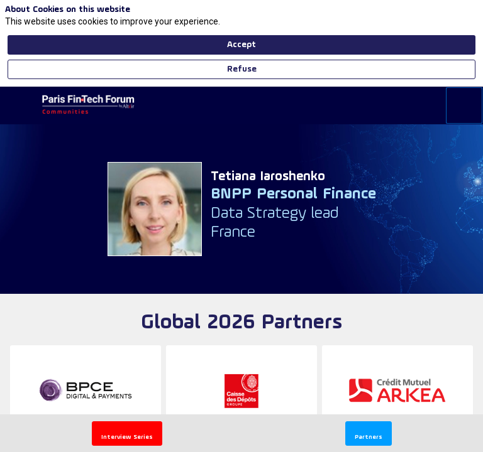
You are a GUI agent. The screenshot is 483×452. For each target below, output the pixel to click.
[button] (127, 433)
